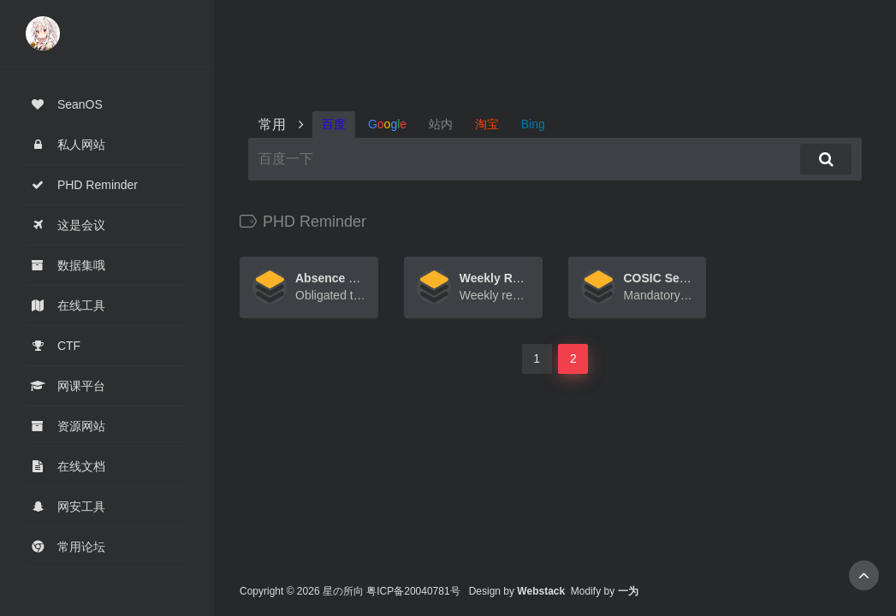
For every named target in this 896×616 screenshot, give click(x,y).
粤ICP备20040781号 (413, 591)
